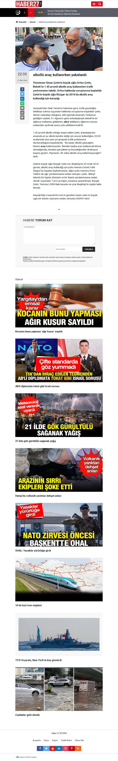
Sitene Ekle (79, 740)
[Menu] (94, 4)
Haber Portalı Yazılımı (28, 757)
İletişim (55, 740)
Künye (46, 740)
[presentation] (24, 12)
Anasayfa (37, 740)
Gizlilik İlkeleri (66, 740)
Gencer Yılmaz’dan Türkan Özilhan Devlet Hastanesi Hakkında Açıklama (64, 12)
